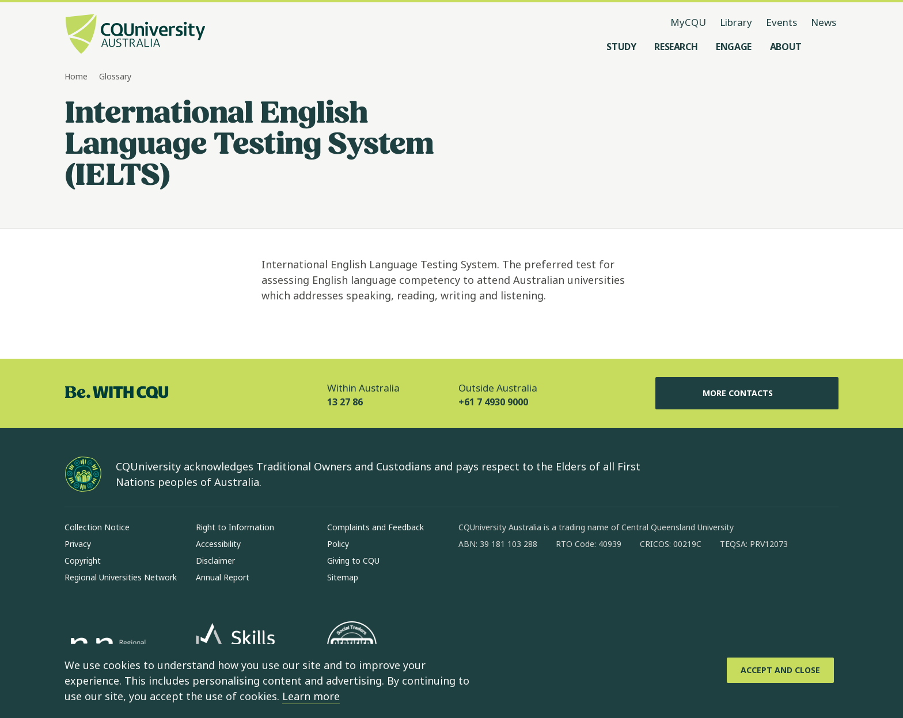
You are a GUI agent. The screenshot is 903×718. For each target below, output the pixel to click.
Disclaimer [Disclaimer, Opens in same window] (215, 560)
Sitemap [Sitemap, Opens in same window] (342, 577)
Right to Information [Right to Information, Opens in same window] (235, 527)
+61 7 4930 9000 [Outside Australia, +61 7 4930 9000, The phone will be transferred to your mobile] (493, 402)
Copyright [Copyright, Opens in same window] (82, 560)
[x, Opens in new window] (561, 581)
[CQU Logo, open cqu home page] (135, 35)
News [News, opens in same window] (823, 22)
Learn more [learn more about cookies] (311, 696)
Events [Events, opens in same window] (781, 22)
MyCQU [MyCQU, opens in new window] (688, 22)
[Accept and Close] (780, 670)
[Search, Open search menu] (826, 47)
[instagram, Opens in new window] (501, 581)
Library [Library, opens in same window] (736, 22)
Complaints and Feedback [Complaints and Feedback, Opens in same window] (375, 527)
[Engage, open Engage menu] (733, 46)
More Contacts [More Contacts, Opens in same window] (747, 393)
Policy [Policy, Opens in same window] (338, 543)
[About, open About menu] (785, 46)
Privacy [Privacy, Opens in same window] (77, 543)
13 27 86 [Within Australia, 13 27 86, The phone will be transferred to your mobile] (345, 402)
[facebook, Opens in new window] (471, 581)
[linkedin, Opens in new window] (531, 581)
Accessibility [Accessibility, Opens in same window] (218, 543)
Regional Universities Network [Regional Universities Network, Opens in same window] (120, 577)
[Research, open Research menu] (676, 46)
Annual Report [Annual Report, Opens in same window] (222, 577)
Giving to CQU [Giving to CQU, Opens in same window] (353, 560)
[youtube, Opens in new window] (591, 581)
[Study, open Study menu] (621, 46)
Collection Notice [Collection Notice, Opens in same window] (97, 527)
